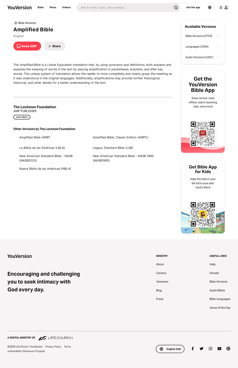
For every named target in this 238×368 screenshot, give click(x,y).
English (18, 36)
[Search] (123, 7)
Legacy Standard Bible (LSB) (113, 148)
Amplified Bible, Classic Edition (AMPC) (120, 137)
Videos (66, 7)
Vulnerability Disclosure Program (26, 351)
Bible (41, 7)
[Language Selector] (209, 7)
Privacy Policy (53, 346)
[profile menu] (223, 7)
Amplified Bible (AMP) (34, 137)
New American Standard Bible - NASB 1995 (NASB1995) (123, 158)
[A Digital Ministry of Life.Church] (119, 335)
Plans (53, 7)
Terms (67, 346)
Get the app (193, 7)
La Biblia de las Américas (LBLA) (42, 148)
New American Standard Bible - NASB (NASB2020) (46, 158)
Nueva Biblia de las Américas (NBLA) (45, 168)
